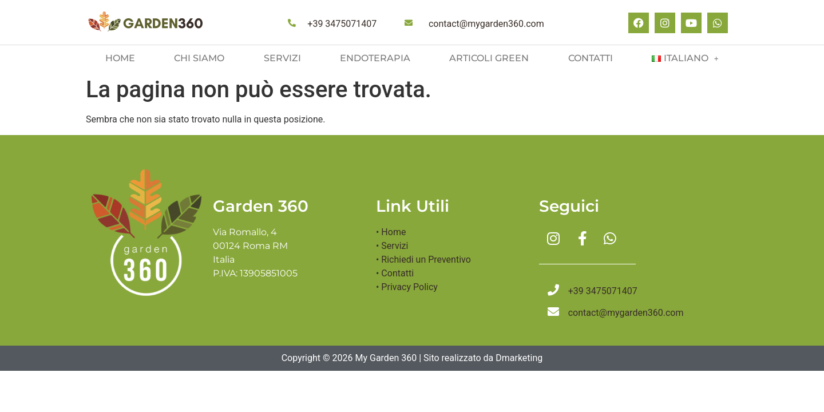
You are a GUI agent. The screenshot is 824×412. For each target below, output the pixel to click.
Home (120, 58)
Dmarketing (519, 357)
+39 (342, 23)
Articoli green (489, 58)
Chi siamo (199, 58)
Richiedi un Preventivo (425, 259)
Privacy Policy (409, 287)
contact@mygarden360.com (486, 23)
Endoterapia (375, 58)
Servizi (282, 58)
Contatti (590, 58)
